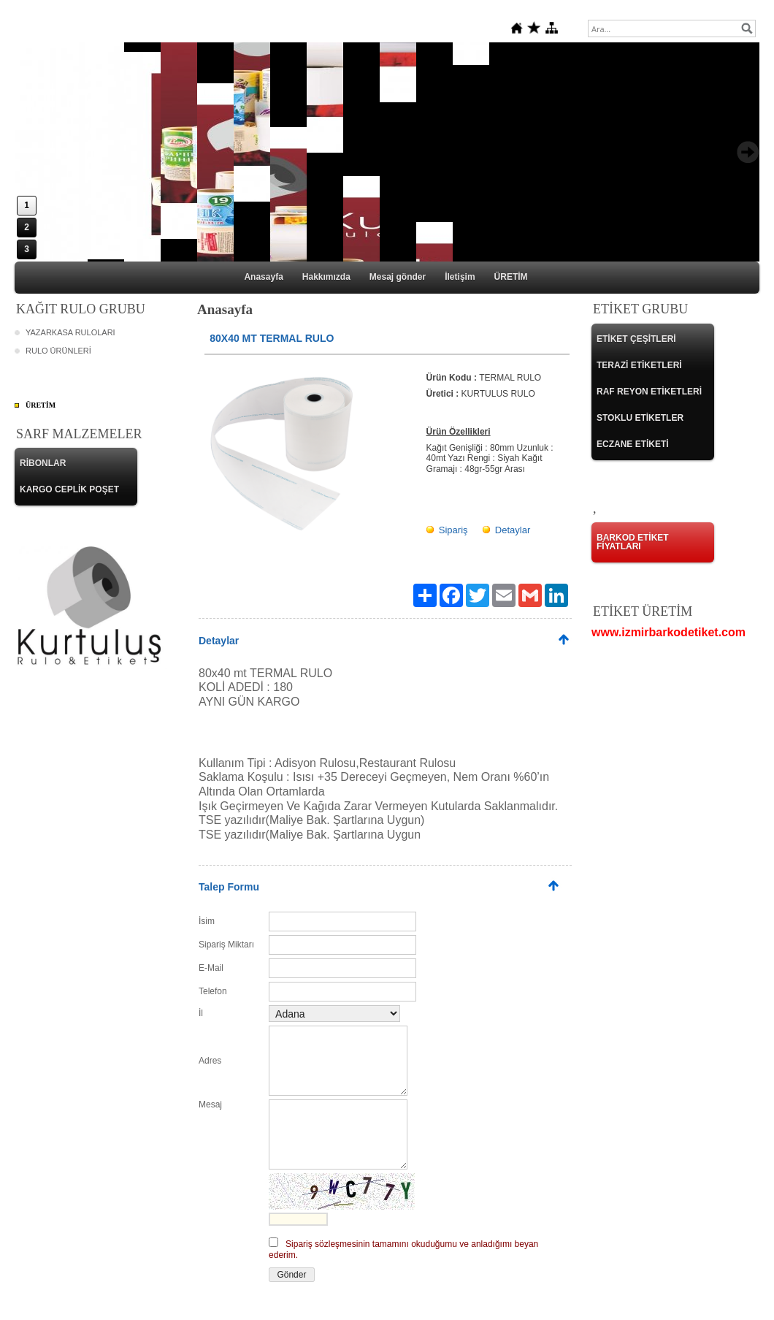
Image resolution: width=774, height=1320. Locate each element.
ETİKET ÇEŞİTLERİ (636, 339)
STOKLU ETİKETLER (640, 418)
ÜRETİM (511, 277)
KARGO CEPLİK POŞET (69, 489)
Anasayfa (263, 277)
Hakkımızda (326, 277)
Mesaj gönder (397, 277)
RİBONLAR (43, 463)
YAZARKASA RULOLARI (70, 332)
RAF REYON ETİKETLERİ (649, 391)
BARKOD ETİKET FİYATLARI (633, 542)
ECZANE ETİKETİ (633, 444)
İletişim (460, 277)
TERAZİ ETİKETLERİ (639, 365)
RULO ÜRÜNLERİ (58, 350)
